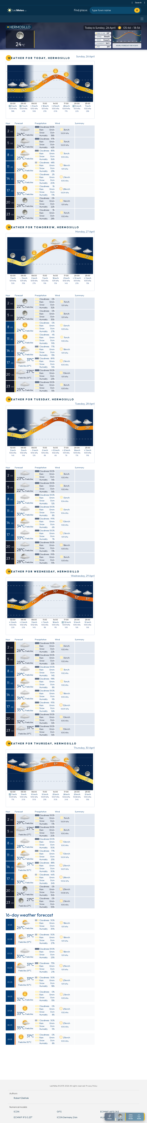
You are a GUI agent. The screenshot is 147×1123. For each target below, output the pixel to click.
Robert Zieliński (21, 1098)
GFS (59, 1111)
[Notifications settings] (139, 1116)
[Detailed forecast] (120, 1117)
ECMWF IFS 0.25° (23, 1117)
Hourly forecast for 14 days (127, 45)
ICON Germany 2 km (67, 1117)
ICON (16, 1111)
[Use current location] (137, 10)
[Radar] (109, 1116)
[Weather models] (130, 1116)
